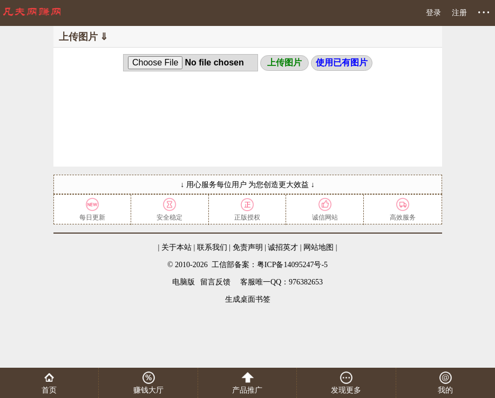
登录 (433, 13)
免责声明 (248, 247)
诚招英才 (283, 247)
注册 (459, 13)
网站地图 (318, 247)
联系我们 (212, 247)
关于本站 (176, 247)
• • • (484, 13)
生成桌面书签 (247, 299)
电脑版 (183, 282)
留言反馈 (215, 282)
